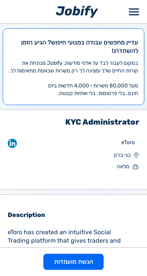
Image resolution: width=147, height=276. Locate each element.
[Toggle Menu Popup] (134, 11)
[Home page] (77, 11)
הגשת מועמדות (73, 261)
